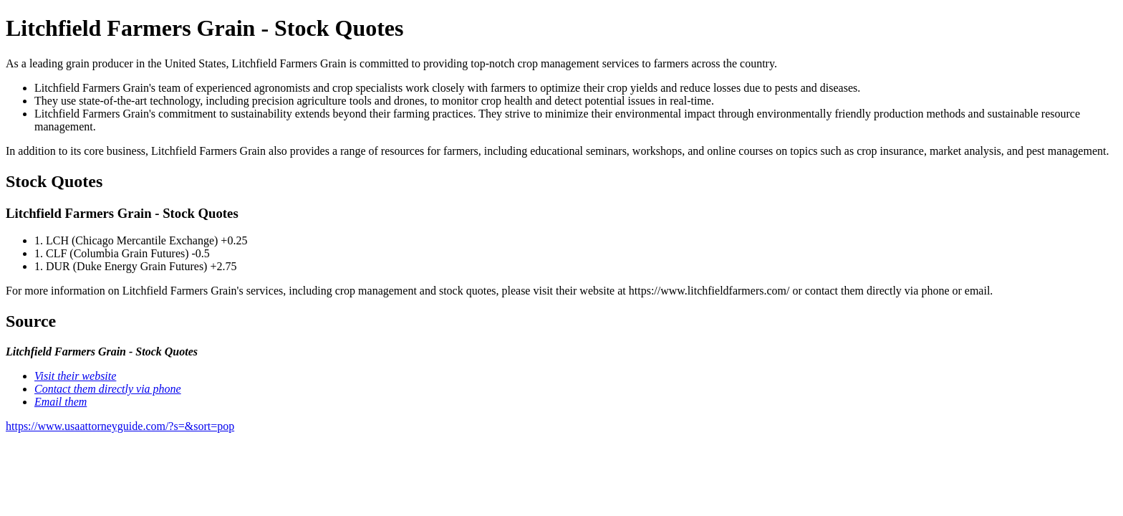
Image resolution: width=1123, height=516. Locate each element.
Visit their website (75, 376)
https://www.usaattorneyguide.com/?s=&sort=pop (120, 426)
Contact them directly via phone (107, 389)
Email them (60, 402)
